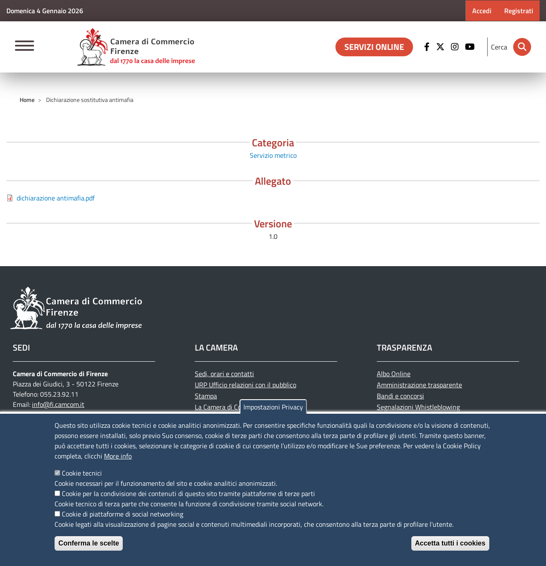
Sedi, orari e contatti (224, 374)
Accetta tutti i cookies (450, 543)
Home (27, 99)
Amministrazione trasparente (419, 385)
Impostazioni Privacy (273, 407)
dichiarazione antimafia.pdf (56, 198)
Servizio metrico (273, 155)
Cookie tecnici (82, 473)
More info (118, 456)
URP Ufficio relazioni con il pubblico (245, 385)
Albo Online (393, 374)
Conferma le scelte (88, 543)
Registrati (518, 11)
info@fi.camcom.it (58, 404)
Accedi (481, 11)
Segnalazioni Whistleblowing (418, 407)
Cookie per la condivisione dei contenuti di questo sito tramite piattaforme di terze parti (188, 493)
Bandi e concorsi (400, 396)
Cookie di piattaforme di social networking (122, 514)
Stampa (206, 396)
